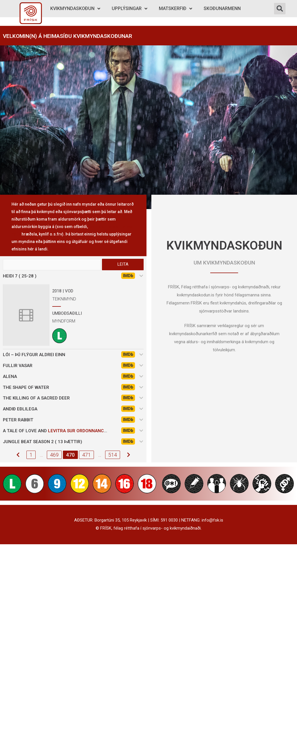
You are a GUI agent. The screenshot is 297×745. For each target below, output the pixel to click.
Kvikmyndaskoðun (75, 8)
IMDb (128, 276)
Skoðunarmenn (222, 8)
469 (54, 455)
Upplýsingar (129, 8)
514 (112, 455)
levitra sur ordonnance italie (84, 431)
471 (86, 455)
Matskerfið (175, 8)
